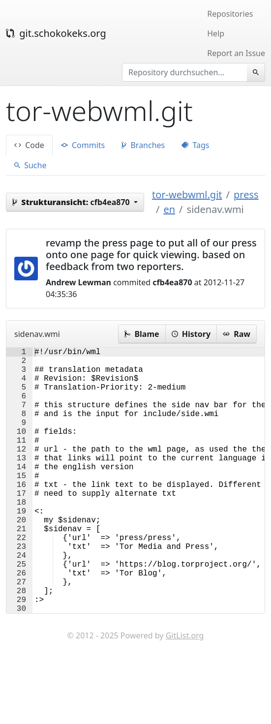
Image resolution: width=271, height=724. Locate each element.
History (191, 334)
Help (215, 33)
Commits (83, 145)
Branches (143, 145)
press (246, 194)
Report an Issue (236, 53)
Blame (141, 334)
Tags (195, 145)
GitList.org (185, 694)
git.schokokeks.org (56, 33)
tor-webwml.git (187, 194)
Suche (30, 165)
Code (29, 145)
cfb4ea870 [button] (72, 202)
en (169, 209)
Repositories (230, 13)
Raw (236, 334)
